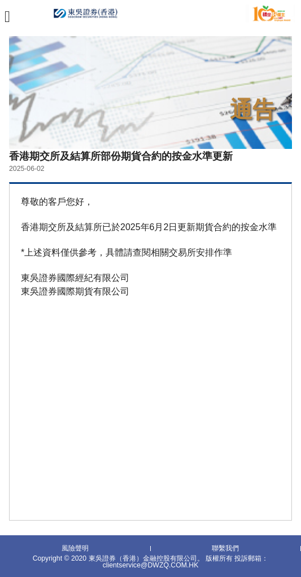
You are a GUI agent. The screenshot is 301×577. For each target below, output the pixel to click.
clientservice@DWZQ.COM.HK (151, 565)
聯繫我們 (225, 549)
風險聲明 (75, 549)
